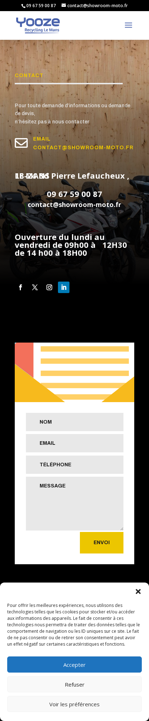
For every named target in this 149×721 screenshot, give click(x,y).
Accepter (74, 664)
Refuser (75, 684)
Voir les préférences (74, 704)
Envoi (102, 542)
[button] (138, 591)
